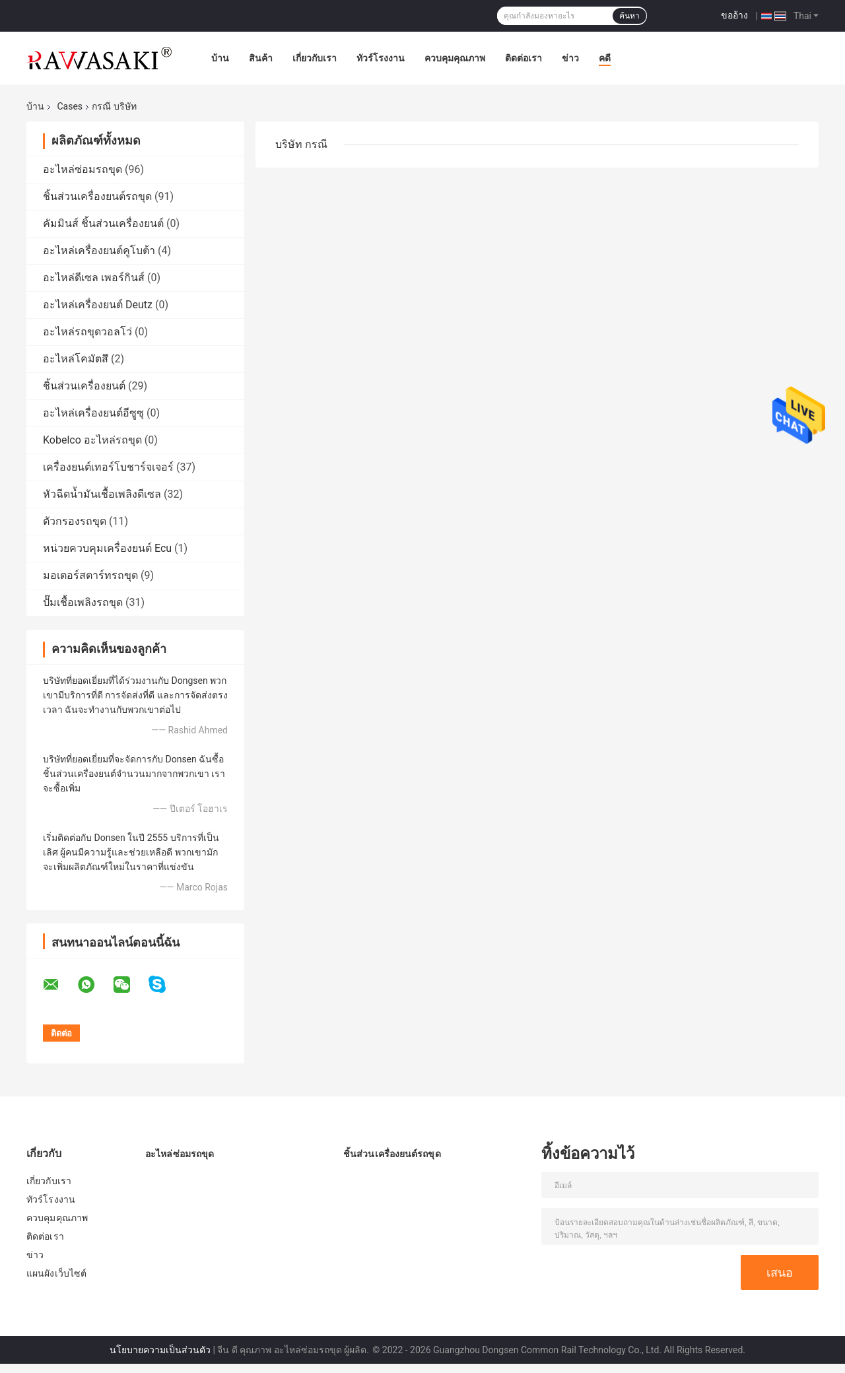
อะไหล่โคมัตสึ (75, 358)
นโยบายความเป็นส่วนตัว (160, 1350)
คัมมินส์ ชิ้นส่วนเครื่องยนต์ (103, 223)
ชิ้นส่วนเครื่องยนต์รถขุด (97, 196)
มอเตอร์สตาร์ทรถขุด (90, 575)
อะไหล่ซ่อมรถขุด (82, 169)
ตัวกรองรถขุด (74, 521)
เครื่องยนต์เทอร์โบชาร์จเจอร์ (108, 467)
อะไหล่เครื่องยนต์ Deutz (97, 304)
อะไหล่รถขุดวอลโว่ (87, 331)
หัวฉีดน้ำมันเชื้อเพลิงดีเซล (102, 494)
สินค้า (261, 58)
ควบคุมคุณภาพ (454, 58)
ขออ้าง (734, 15)
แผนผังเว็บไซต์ (56, 1273)
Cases (70, 106)
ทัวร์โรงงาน (380, 58)
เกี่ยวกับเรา (314, 58)
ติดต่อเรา (523, 58)
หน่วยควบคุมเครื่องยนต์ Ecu (107, 548)
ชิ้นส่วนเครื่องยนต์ (85, 386)
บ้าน (220, 58)
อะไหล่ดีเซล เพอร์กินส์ (94, 277)
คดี (605, 58)
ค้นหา (629, 15)
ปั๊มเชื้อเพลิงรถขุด (83, 602)
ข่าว (570, 58)
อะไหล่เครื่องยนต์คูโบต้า (99, 250)
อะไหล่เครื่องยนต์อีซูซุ (93, 413)
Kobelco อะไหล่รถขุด (92, 440)
